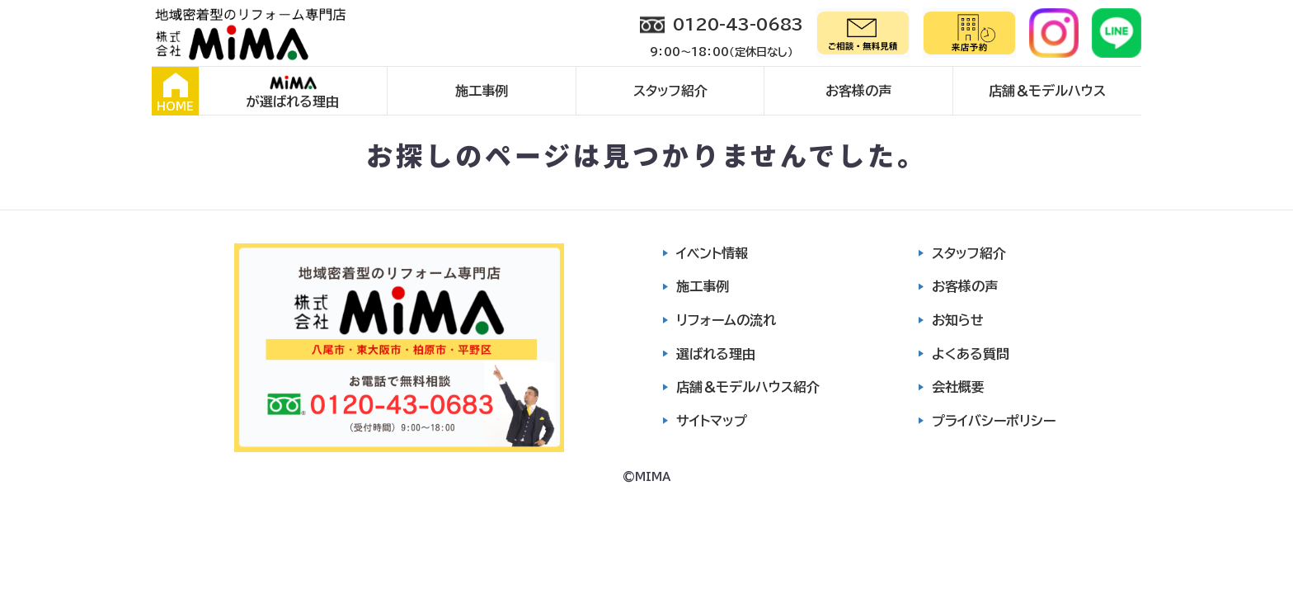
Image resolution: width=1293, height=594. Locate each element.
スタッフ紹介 (670, 90)
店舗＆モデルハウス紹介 (748, 387)
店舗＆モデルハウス (1047, 90)
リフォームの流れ (726, 320)
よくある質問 (970, 354)
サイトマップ (711, 420)
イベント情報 (712, 253)
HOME (175, 92)
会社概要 (958, 387)
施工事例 (481, 90)
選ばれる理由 (715, 354)
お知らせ (958, 320)
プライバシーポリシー (994, 420)
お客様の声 (858, 90)
